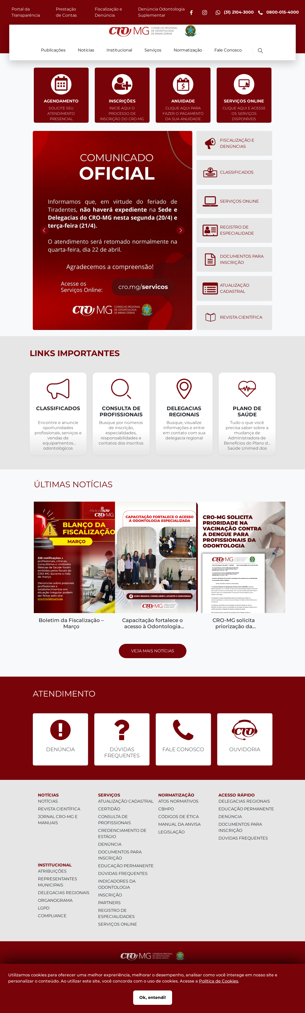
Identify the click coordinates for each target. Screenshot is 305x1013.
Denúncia (109, 844)
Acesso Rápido (236, 795)
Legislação (171, 832)
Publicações (53, 50)
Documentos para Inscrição (233, 259)
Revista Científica (232, 317)
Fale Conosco (228, 50)
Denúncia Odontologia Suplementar (161, 12)
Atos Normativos (178, 801)
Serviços (152, 50)
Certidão (109, 809)
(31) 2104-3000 (234, 12)
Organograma (55, 900)
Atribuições (52, 871)
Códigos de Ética (178, 816)
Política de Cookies (218, 981)
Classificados (228, 172)
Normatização (188, 50)
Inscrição (110, 895)
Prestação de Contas (66, 12)
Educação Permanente (126, 865)
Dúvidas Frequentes (123, 873)
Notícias (86, 50)
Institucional (119, 50)
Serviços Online (231, 201)
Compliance (52, 915)
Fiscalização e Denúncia (108, 12)
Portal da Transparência (26, 12)
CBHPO (166, 809)
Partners (109, 902)
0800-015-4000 (278, 12)
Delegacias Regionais (63, 892)
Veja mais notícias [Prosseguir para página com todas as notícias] (152, 650)
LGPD (43, 908)
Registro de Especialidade (228, 230)
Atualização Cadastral (226, 288)
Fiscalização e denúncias (228, 143)
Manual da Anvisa (179, 824)
